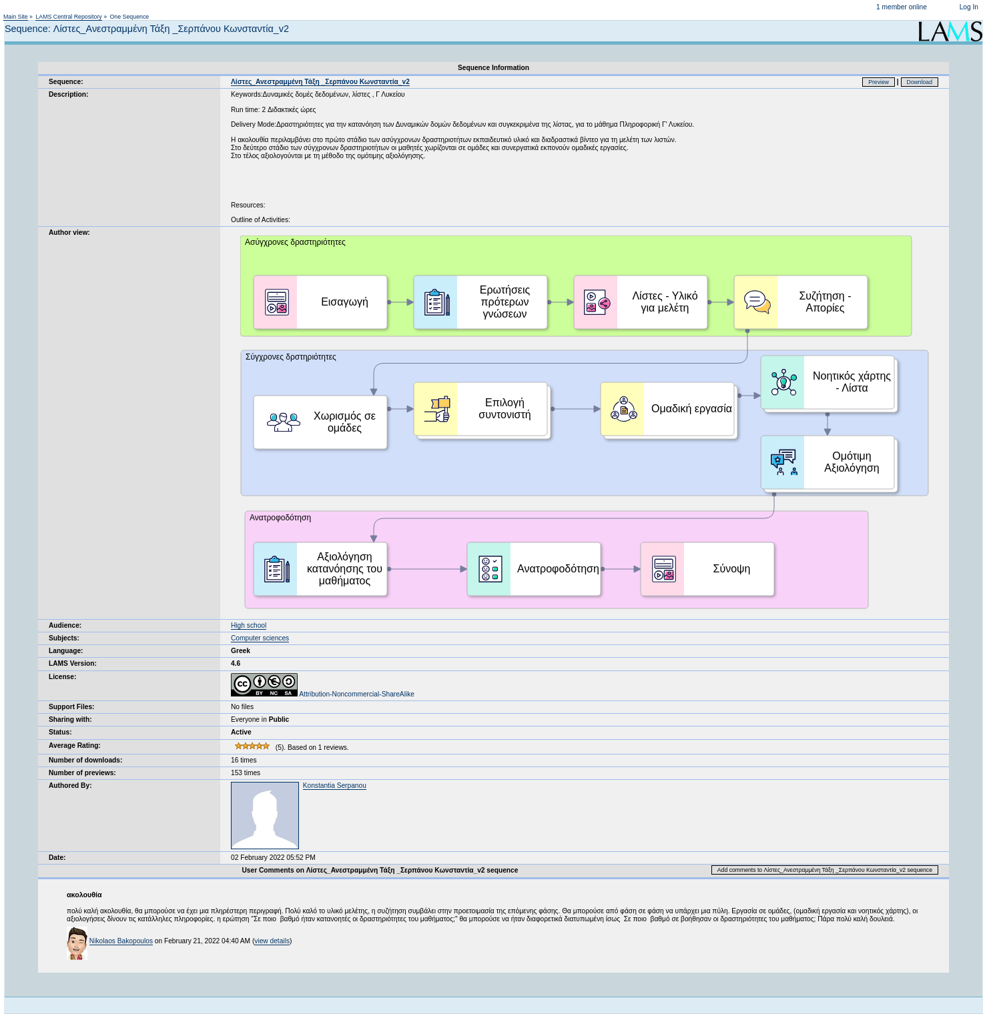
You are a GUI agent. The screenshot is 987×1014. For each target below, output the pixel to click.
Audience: (65, 625)
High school (248, 625)
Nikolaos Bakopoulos (121, 941)
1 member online (901, 7)
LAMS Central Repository (68, 16)
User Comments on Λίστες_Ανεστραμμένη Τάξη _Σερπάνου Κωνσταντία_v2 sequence (380, 870)
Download (920, 82)
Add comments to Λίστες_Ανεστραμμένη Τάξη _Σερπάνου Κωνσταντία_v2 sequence (824, 870)
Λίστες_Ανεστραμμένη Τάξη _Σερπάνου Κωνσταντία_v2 (320, 81)
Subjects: (64, 638)
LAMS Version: (73, 663)
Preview (878, 82)
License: (62, 676)
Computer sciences (260, 638)
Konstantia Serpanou (334, 785)
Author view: (69, 232)
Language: (66, 650)
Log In (969, 7)
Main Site (15, 16)
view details (272, 941)
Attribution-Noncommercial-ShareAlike (322, 694)
